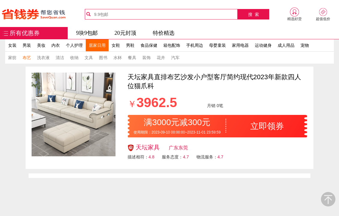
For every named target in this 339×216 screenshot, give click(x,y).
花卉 (161, 57)
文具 (89, 57)
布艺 (27, 57)
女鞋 (116, 45)
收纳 (74, 57)
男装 (27, 45)
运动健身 (263, 45)
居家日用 (97, 45)
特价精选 (163, 33)
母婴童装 (217, 45)
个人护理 (74, 45)
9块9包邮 (87, 33)
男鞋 (130, 45)
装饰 (146, 57)
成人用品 (286, 45)
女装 (12, 45)
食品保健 (148, 45)
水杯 (117, 57)
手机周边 (194, 45)
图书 (103, 57)
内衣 (55, 45)
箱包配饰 (171, 45)
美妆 (41, 45)
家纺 (12, 57)
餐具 (132, 57)
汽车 (175, 57)
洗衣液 (43, 57)
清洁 (60, 57)
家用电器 (240, 45)
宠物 (304, 45)
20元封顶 (125, 33)
